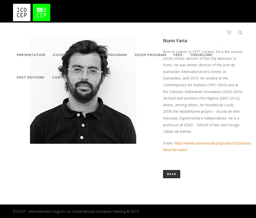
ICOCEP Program (110, 55)
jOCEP (80, 55)
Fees (178, 55)
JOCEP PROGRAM (150, 55)
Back (171, 174)
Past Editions (30, 77)
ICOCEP (59, 55)
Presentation (31, 55)
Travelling (201, 55)
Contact (61, 77)
